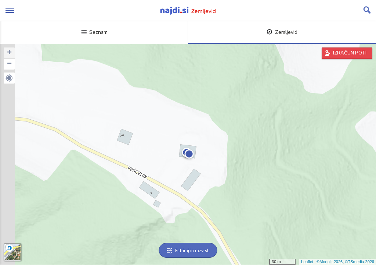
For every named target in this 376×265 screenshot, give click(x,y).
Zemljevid (282, 32)
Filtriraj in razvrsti (188, 251)
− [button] (9, 64)
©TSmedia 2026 (359, 261)
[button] (9, 78)
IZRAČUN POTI (349, 53)
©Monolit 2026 (330, 261)
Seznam (94, 32)
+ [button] (9, 53)
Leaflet (307, 261)
